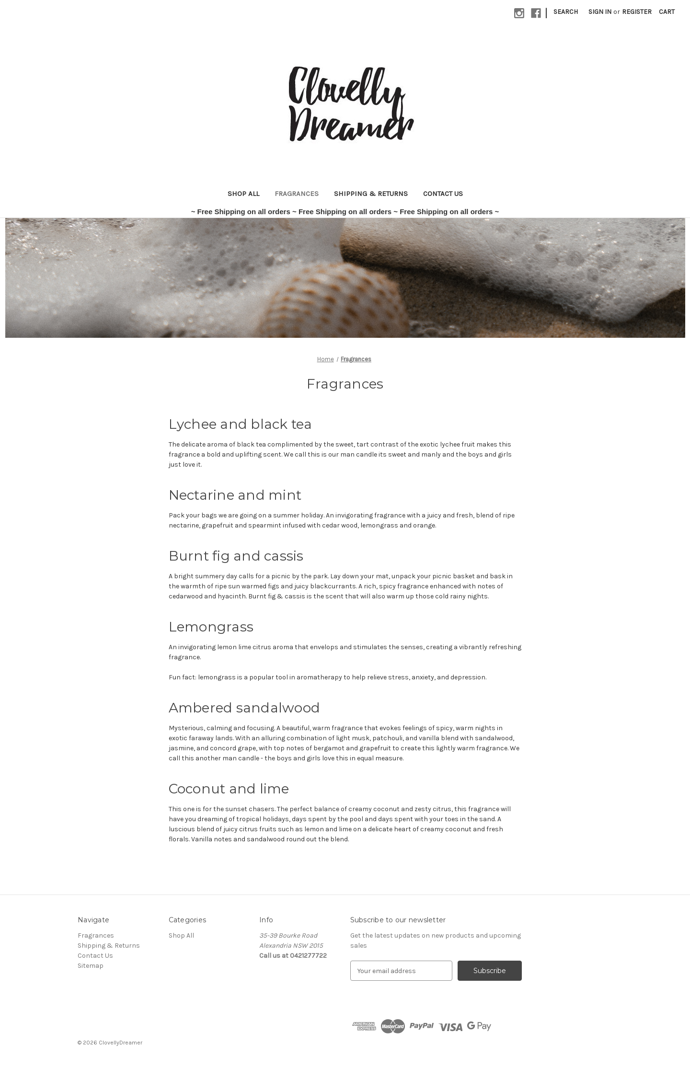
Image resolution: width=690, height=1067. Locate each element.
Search (565, 12)
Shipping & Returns (371, 193)
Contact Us (443, 193)
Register (637, 12)
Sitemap (91, 966)
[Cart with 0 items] (667, 11)
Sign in (599, 12)
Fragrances (297, 193)
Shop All (243, 193)
